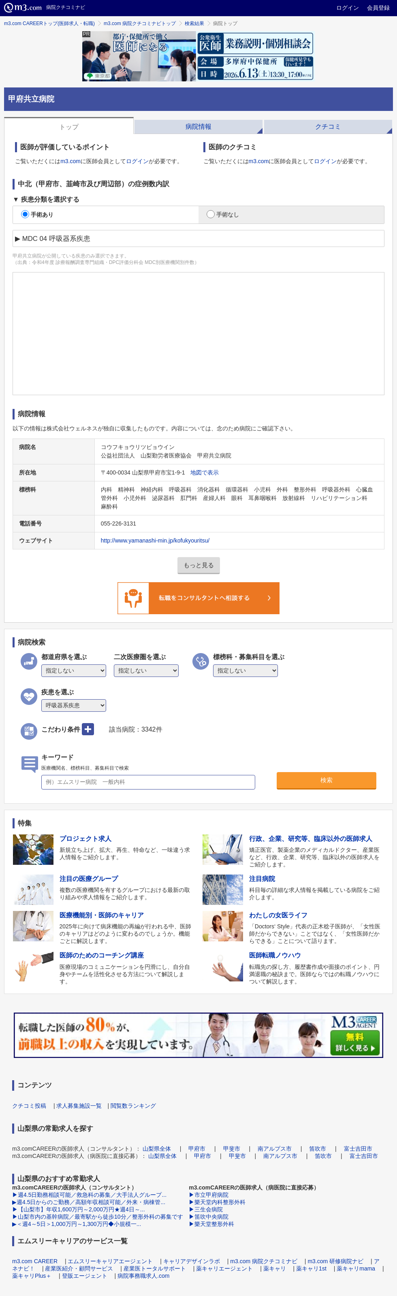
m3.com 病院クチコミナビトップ (140, 23)
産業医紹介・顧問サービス (79, 1268)
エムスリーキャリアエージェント (110, 1261)
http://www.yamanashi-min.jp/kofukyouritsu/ (155, 540)
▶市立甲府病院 (208, 1195)
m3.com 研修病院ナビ (335, 1261)
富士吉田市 (358, 1148)
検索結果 (194, 23)
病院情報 (198, 126)
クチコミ (328, 126)
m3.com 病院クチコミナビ (263, 1261)
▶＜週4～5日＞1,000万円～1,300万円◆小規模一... (76, 1224)
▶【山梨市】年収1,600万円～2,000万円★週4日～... (78, 1209)
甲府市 (196, 1148)
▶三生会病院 (206, 1209)
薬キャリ (274, 1268)
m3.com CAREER (35, 1261)
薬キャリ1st (311, 1268)
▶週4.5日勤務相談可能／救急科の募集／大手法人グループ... (89, 1195)
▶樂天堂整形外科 (211, 1224)
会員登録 (378, 7)
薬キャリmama (356, 1268)
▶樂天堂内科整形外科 (217, 1202)
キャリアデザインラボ (191, 1261)
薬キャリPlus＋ (31, 1276)
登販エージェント (84, 1276)
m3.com (70, 161)
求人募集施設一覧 (79, 1105)
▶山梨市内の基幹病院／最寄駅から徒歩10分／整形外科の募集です (97, 1216)
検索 (326, 780)
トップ (69, 126)
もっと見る (199, 565)
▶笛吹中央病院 (208, 1216)
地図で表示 (204, 472)
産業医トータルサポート (155, 1268)
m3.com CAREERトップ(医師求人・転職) (49, 23)
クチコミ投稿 (29, 1105)
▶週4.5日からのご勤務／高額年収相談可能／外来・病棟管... (88, 1202)
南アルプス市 (275, 1148)
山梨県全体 (157, 1148)
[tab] (69, 125)
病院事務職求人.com (143, 1276)
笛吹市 (317, 1148)
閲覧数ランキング (133, 1105)
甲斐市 (231, 1148)
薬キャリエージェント (224, 1268)
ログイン (347, 7)
